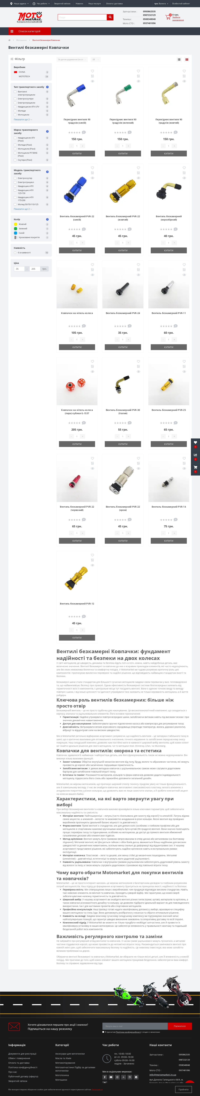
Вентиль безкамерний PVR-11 (169, 313)
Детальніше (97, 1089)
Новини (79, 3)
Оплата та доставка (18, 1062)
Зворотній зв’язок (62, 3)
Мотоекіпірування (65, 1062)
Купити (77, 153)
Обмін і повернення (19, 1058)
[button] (41, 3)
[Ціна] (19, 269)
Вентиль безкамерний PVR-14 (169, 506)
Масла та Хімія (63, 1058)
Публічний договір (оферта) (23, 1076)
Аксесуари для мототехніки (70, 1053)
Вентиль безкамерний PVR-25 (169, 409)
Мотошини (21, 40)
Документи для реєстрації (22, 1053)
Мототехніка (62, 1075)
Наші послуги (94, 3)
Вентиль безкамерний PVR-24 (123, 313)
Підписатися (180, 1026)
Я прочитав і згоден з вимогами (132, 1032)
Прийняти (184, 1089)
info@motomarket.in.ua (162, 1074)
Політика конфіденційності (128, 1032)
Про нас (12, 1071)
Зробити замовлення (178, 18)
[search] (110, 17)
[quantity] (77, 146)
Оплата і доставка (114, 3)
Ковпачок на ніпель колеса (77, 313)
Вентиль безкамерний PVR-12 (77, 603)
